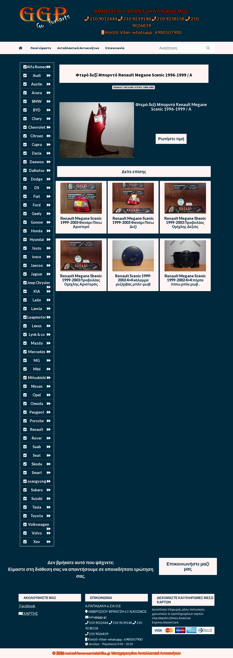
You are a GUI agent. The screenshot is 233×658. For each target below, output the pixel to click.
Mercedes (36, 351)
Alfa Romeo (37, 67)
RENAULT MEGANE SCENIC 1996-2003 (133, 87)
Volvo (37, 533)
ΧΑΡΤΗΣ (28, 613)
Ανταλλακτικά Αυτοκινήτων (78, 48)
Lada (37, 300)
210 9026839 (96, 634)
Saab (37, 446)
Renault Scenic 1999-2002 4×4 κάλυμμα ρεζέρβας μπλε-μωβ (133, 280)
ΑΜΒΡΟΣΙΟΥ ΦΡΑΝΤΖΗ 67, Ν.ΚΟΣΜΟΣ (141, 11)
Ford (37, 205)
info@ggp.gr (96, 617)
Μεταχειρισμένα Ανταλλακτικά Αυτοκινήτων (146, 653)
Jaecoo (37, 265)
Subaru (37, 490)
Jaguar (36, 274)
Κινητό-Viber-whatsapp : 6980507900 (141, 32)
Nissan (36, 386)
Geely (37, 213)
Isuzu (36, 248)
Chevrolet (36, 127)
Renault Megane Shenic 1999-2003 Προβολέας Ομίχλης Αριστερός (81, 280)
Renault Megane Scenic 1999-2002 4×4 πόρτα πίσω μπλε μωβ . (185, 280)
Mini (36, 369)
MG (37, 360)
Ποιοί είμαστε (41, 48)
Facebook (27, 606)
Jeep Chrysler (38, 282)
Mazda (37, 343)
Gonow (37, 222)
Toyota (37, 515)
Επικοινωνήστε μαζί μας (187, 566)
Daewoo (37, 162)
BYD (36, 110)
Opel (37, 395)
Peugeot (36, 412)
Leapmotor (36, 317)
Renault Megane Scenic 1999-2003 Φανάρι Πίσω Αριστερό (81, 222)
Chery (37, 118)
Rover (37, 438)
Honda (36, 231)
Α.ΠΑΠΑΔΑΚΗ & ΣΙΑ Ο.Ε (103, 606)
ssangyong (36, 481)
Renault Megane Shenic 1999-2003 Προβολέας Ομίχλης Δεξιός (185, 222)
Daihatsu (36, 170)
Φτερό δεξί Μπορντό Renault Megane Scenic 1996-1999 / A (134, 75)
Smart (37, 472)
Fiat (36, 196)
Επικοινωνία (114, 48)
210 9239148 (134, 18)
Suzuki (36, 498)
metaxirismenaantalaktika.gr (88, 653)
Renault (36, 429)
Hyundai (37, 239)
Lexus (37, 326)
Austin (36, 84)
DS (36, 187)
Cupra (37, 144)
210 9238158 (168, 18)
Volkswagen (38, 524)
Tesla (36, 507)
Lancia (36, 308)
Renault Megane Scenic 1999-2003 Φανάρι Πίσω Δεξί (133, 222)
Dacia (36, 153)
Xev (36, 541)
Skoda (37, 464)
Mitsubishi (37, 377)
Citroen (36, 136)
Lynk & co (37, 334)
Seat (37, 455)
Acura (37, 92)
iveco (36, 256)
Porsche (37, 421)
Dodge (36, 179)
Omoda (37, 403)
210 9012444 (100, 18)
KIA (37, 291)
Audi (37, 75)
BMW (37, 101)
